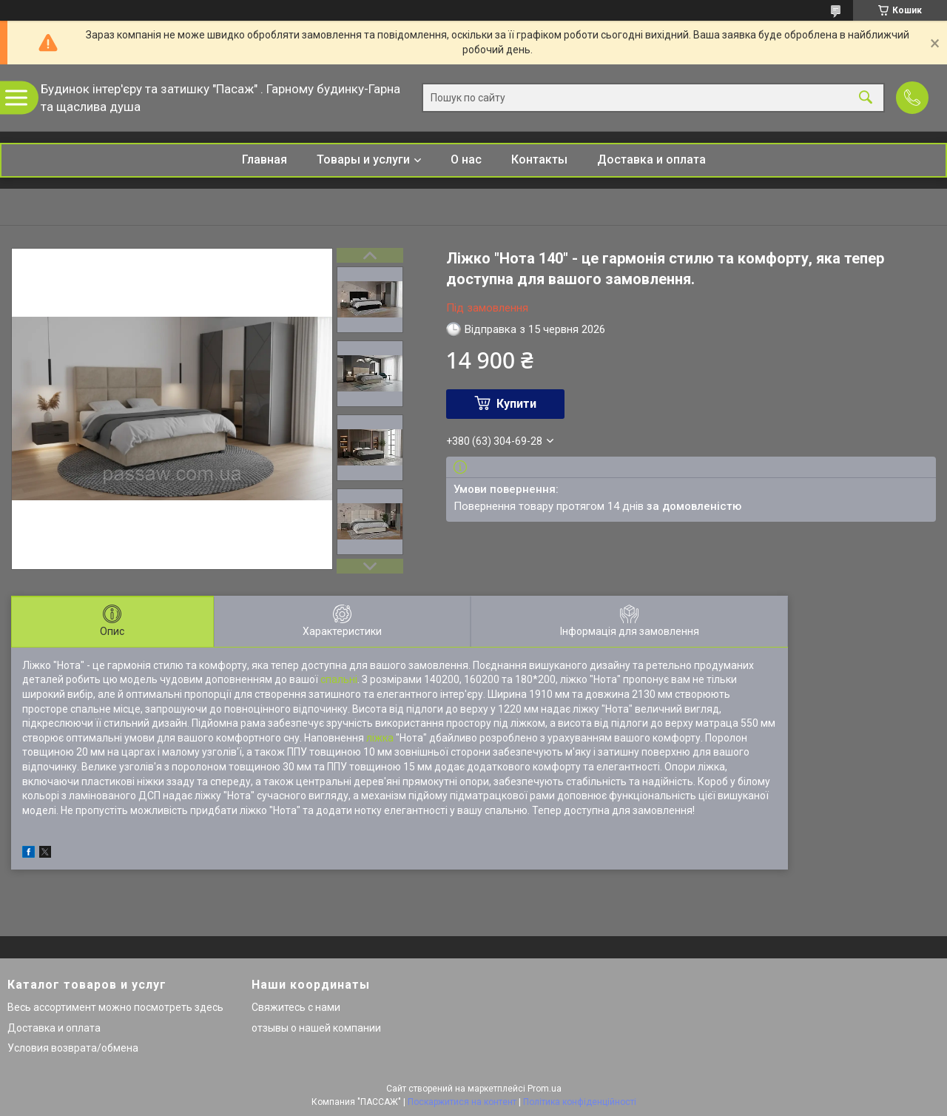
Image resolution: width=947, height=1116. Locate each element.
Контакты (539, 159)
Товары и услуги (363, 159)
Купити (516, 404)
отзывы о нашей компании (316, 1028)
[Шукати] (865, 98)
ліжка (380, 738)
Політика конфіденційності (579, 1102)
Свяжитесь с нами (296, 1007)
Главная (264, 159)
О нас (466, 159)
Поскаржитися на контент (462, 1102)
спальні (338, 679)
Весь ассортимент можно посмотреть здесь (115, 1007)
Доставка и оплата (651, 159)
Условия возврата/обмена (72, 1048)
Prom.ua (545, 1088)
